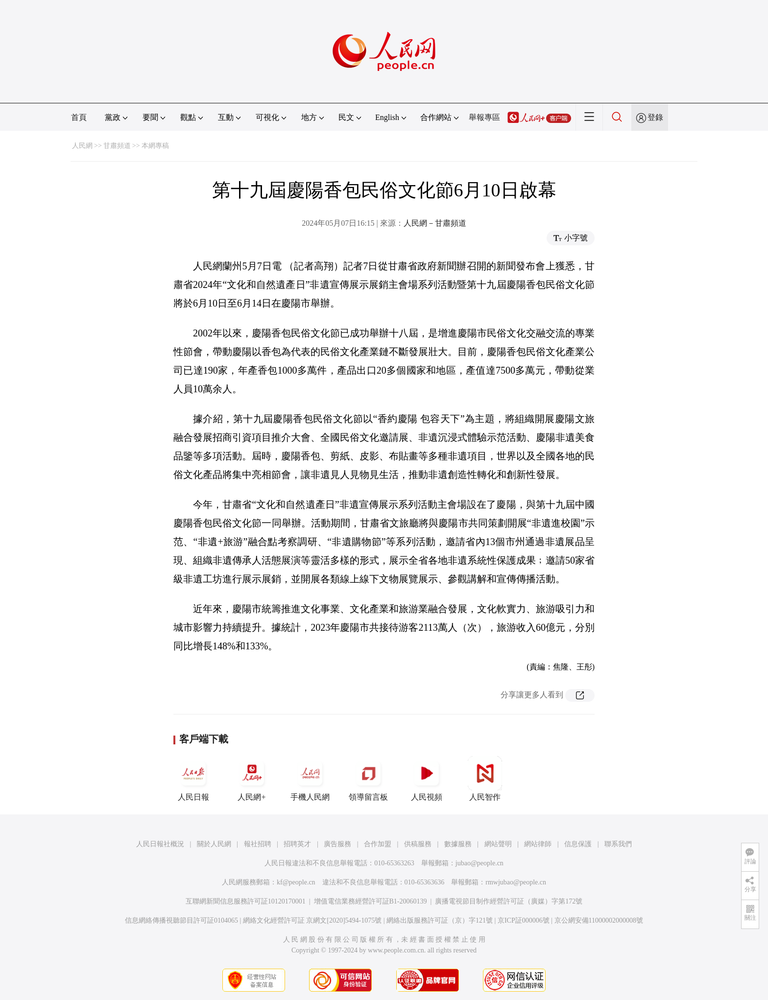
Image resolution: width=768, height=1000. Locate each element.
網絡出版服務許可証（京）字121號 (439, 920)
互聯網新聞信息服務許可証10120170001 (246, 901)
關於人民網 (214, 844)
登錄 (655, 117)
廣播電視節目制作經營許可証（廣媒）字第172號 (508, 901)
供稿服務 (418, 844)
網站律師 (538, 844)
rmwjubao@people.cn (515, 882)
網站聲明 (498, 844)
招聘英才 (297, 844)
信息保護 (578, 844)
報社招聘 (257, 844)
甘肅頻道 (117, 145)
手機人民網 (310, 778)
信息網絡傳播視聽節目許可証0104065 (181, 920)
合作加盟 (377, 844)
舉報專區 (484, 117)
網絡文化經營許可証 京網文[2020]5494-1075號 (312, 920)
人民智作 (485, 778)
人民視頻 (426, 778)
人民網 (82, 145)
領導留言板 (368, 778)
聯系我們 (618, 844)
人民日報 (193, 778)
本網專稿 (155, 145)
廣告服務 (337, 844)
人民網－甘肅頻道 (435, 223)
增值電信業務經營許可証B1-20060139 (370, 901)
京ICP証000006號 (524, 920)
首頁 (79, 117)
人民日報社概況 (160, 844)
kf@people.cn (296, 882)
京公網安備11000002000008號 (598, 920)
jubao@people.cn (480, 863)
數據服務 (458, 844)
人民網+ (252, 778)
